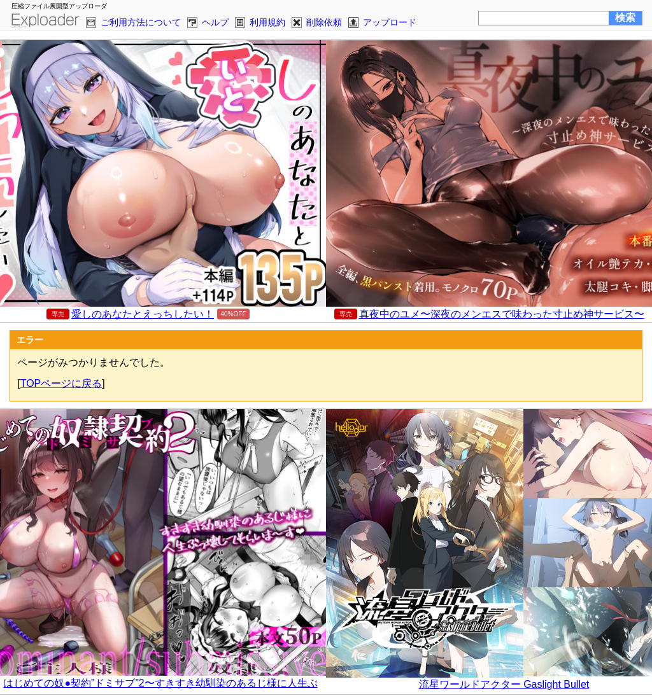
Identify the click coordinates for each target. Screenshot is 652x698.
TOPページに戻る (61, 383)
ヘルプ (215, 22)
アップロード (389, 22)
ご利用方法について (141, 22)
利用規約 (267, 22)
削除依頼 (324, 22)
